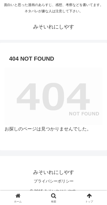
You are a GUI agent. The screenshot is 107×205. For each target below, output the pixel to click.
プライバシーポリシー (54, 181)
